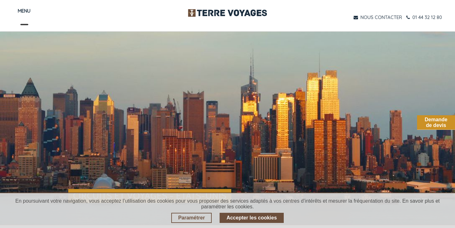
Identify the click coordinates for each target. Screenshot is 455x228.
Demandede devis (436, 122)
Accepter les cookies (252, 217)
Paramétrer (191, 217)
